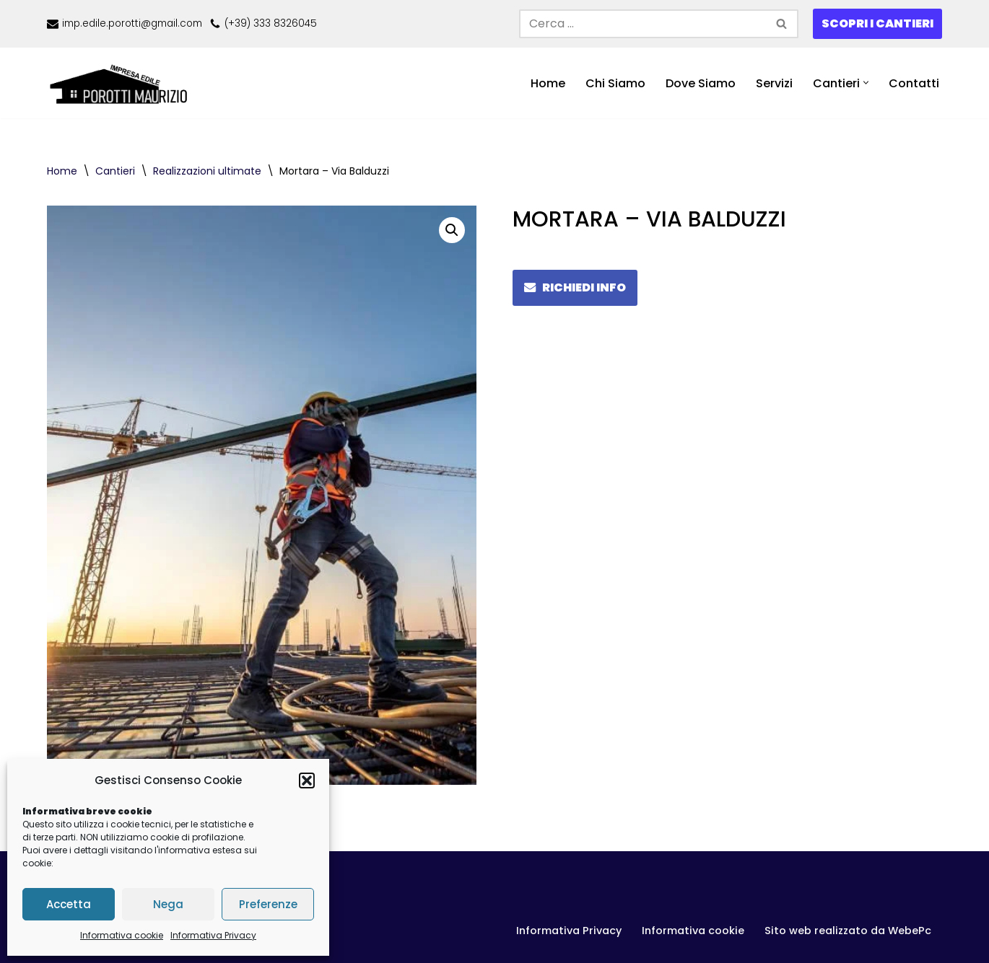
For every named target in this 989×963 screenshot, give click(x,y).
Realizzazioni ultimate (207, 171)
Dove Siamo (701, 83)
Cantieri (115, 171)
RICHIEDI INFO (575, 287)
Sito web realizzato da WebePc (847, 930)
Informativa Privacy (213, 935)
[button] (307, 780)
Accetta (68, 904)
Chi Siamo (615, 83)
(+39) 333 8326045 (271, 23)
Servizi (774, 83)
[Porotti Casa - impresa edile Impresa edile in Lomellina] (123, 83)
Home (548, 83)
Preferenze (268, 904)
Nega (168, 904)
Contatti (914, 83)
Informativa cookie (121, 935)
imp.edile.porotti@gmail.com (132, 23)
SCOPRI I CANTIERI (877, 23)
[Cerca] (642, 23)
